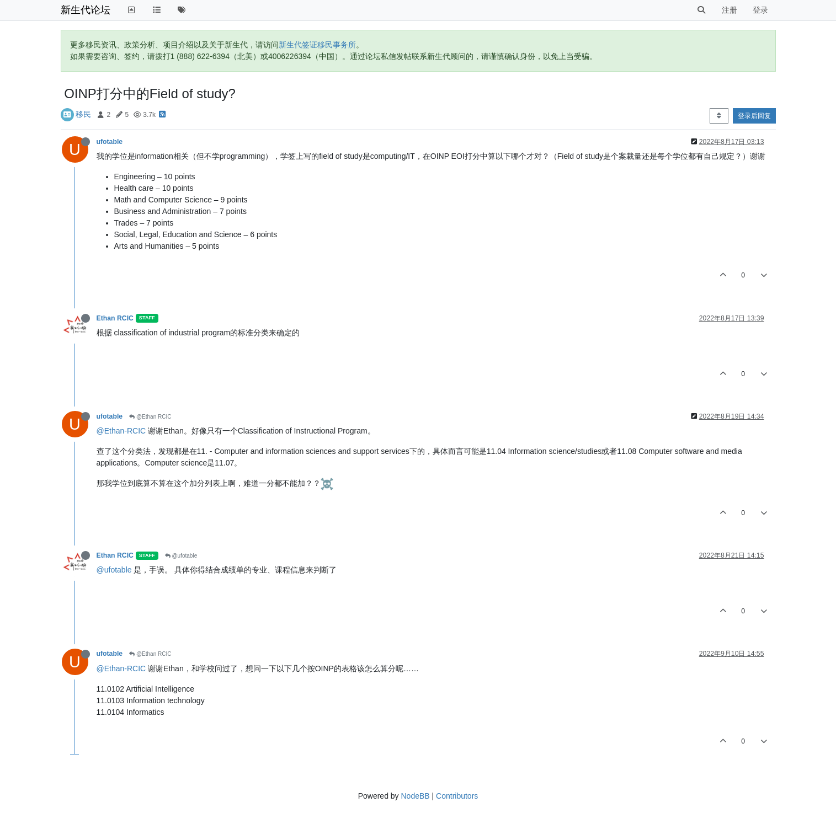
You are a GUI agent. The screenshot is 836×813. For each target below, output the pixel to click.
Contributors (457, 795)
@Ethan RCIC (150, 417)
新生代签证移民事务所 (317, 44)
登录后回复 (754, 116)
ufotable (110, 142)
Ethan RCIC (115, 318)
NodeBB (415, 795)
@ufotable (181, 556)
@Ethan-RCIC (121, 430)
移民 (83, 114)
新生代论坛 (85, 9)
